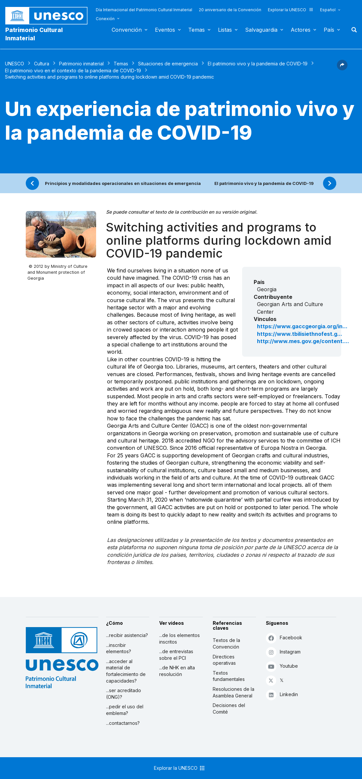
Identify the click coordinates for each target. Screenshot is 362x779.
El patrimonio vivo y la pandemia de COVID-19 (258, 63)
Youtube (282, 666)
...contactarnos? (123, 723)
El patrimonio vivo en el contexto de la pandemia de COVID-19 (73, 70)
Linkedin (282, 695)
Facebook (284, 638)
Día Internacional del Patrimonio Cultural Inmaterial (144, 9)
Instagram (283, 652)
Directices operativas (224, 660)
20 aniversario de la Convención (230, 9)
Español (328, 9)
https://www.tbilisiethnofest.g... (299, 334)
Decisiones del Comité (229, 708)
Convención (127, 29)
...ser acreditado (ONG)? (123, 694)
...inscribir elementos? (118, 648)
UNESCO (14, 63)
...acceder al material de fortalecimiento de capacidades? (126, 671)
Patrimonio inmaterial (81, 63)
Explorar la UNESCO (290, 9)
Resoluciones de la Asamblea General (233, 692)
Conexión (105, 18)
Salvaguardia (261, 29)
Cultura (41, 63)
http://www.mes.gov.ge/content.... (303, 341)
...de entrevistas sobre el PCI (176, 655)
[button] (342, 68)
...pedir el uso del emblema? (124, 710)
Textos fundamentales (229, 676)
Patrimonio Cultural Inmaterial (34, 34)
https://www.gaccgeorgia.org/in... (302, 326)
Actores (300, 29)
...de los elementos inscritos (179, 638)
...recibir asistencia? (127, 635)
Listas (225, 29)
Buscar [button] (352, 29)
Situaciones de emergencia (168, 63)
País (329, 29)
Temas (196, 29)
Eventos (165, 29)
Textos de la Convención (226, 643)
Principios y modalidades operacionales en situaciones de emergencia (123, 183)
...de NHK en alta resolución (177, 671)
